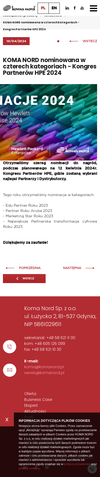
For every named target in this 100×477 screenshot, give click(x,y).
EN (54, 8)
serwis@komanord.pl (44, 372)
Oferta (30, 393)
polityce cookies (29, 468)
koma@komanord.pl (44, 367)
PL (43, 8)
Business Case (38, 399)
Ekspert (31, 405)
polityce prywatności (77, 464)
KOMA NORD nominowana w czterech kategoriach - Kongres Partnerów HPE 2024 (41, 25)
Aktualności (35, 411)
